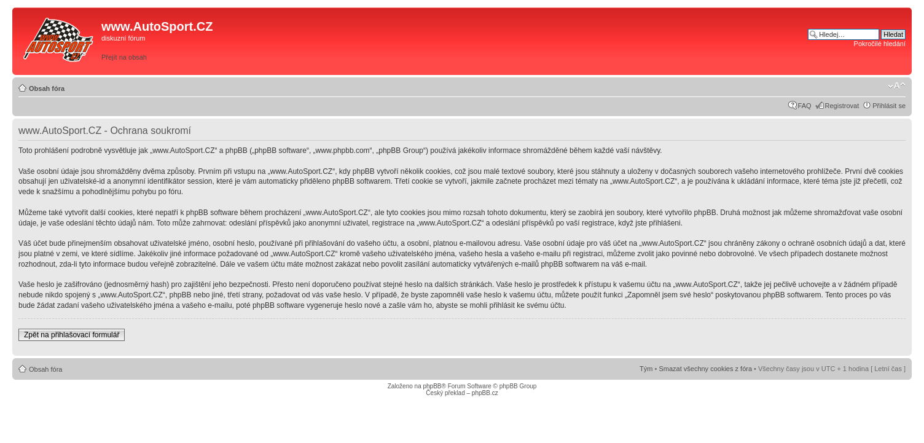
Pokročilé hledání (880, 43)
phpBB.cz (485, 393)
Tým (646, 368)
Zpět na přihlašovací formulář (71, 335)
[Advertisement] (633, 41)
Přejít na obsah (124, 57)
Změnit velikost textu (897, 86)
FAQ (805, 105)
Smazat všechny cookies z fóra (705, 368)
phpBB (432, 386)
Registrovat (842, 105)
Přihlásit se (889, 105)
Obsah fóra (47, 88)
